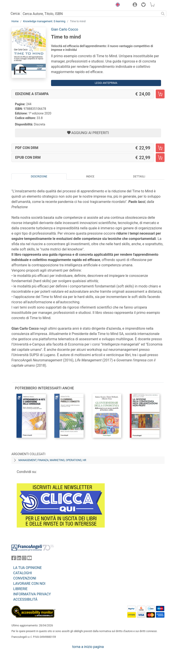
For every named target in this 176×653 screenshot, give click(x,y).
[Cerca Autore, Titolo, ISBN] (90, 14)
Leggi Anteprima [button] (106, 83)
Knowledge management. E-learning (44, 21)
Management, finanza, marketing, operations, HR (52, 460)
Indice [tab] (90, 176)
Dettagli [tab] (139, 176)
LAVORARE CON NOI (29, 583)
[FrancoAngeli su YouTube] (29, 559)
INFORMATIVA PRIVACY (32, 594)
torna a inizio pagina (88, 647)
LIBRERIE (20, 589)
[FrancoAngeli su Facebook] (13, 559)
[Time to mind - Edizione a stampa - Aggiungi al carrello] (160, 94)
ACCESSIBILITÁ (25, 599)
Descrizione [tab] (39, 176)
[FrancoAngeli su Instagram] (24, 559)
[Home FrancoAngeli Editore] (26, 5)
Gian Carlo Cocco (64, 29)
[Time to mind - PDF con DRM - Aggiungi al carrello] (160, 147)
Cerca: (15, 13)
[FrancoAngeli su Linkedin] (19, 559)
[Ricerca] (162, 14)
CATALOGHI (22, 573)
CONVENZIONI (24, 578)
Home (14, 21)
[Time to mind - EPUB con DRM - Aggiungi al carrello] (160, 157)
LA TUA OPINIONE (27, 568)
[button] (116, 5)
